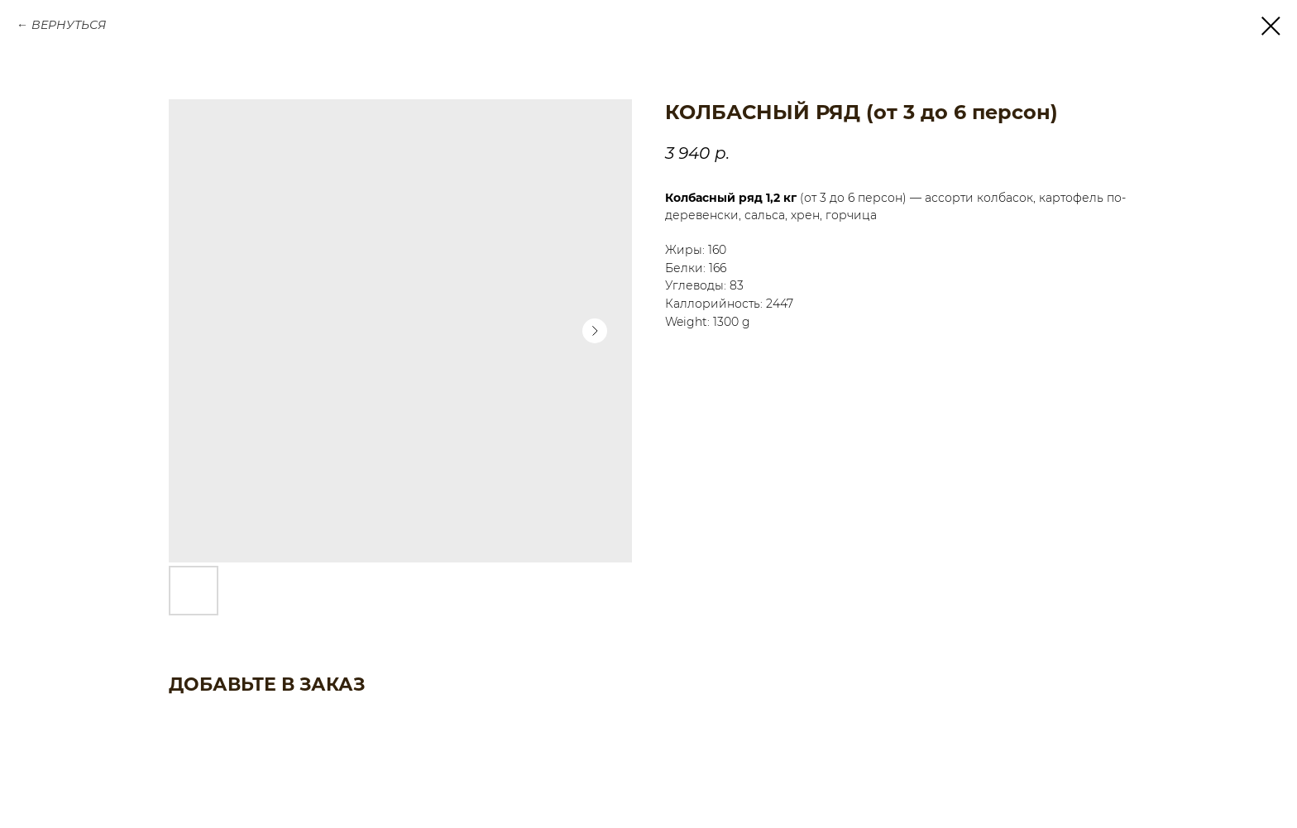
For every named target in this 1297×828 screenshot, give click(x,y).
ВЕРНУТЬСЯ (68, 24)
